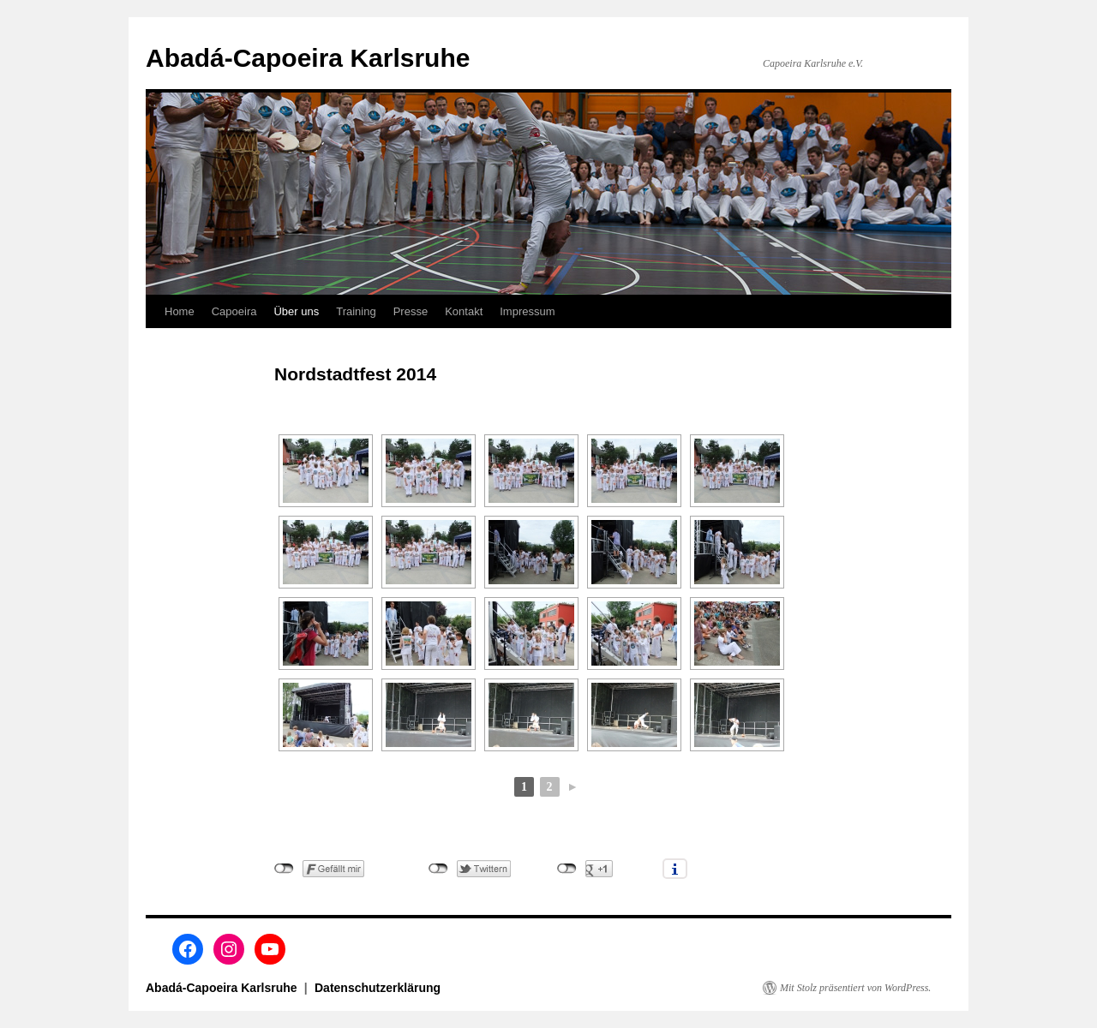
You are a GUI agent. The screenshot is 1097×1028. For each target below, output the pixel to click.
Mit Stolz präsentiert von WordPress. (855, 988)
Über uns (296, 311)
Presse (410, 311)
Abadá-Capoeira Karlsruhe (308, 58)
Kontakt (464, 311)
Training (355, 311)
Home (180, 311)
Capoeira (234, 311)
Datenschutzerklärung (378, 988)
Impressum (527, 311)
